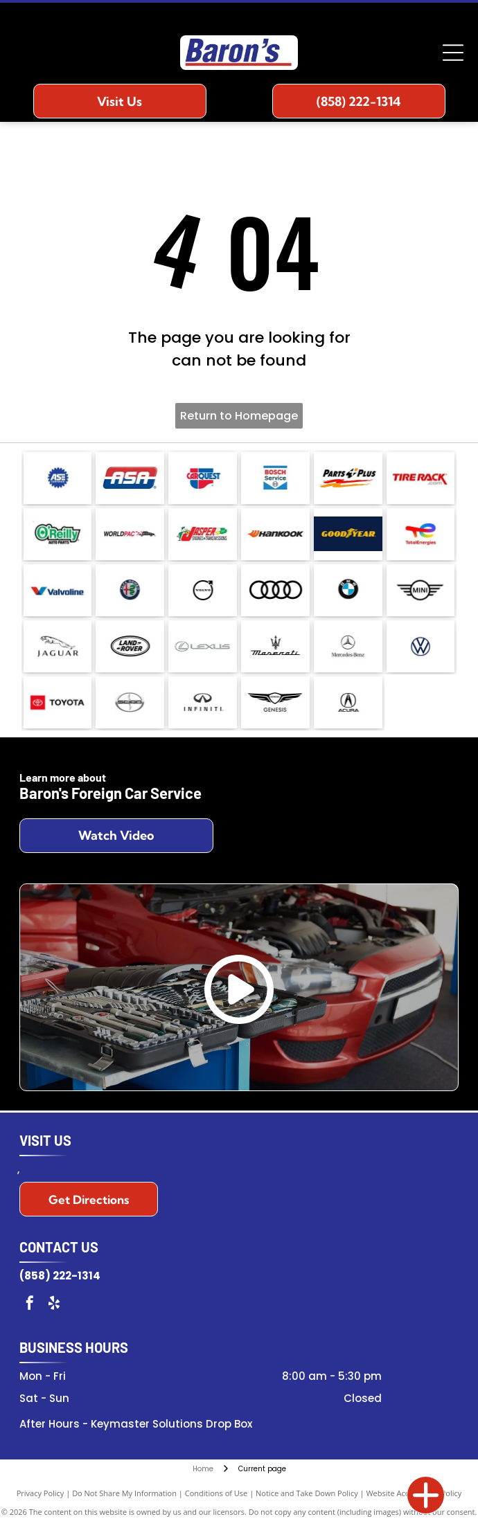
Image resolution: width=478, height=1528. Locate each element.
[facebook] (29, 1305)
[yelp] (54, 1305)
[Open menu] (453, 52)
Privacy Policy (40, 1493)
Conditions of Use (216, 1493)
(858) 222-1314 (59, 1275)
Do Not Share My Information (124, 1493)
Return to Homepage (239, 416)
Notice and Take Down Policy (307, 1493)
